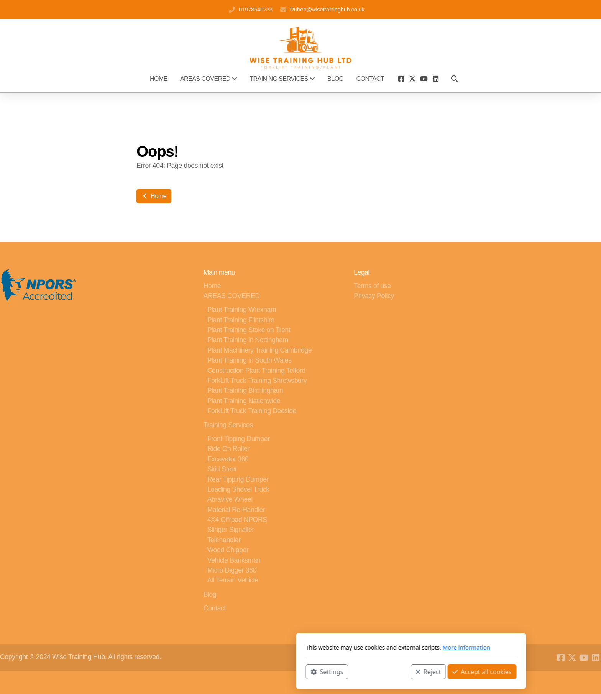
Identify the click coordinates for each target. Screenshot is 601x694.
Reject (317, 671)
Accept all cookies (371, 671)
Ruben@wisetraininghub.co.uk (327, 9)
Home (153, 196)
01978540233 (256, 9)
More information (356, 647)
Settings (216, 671)
